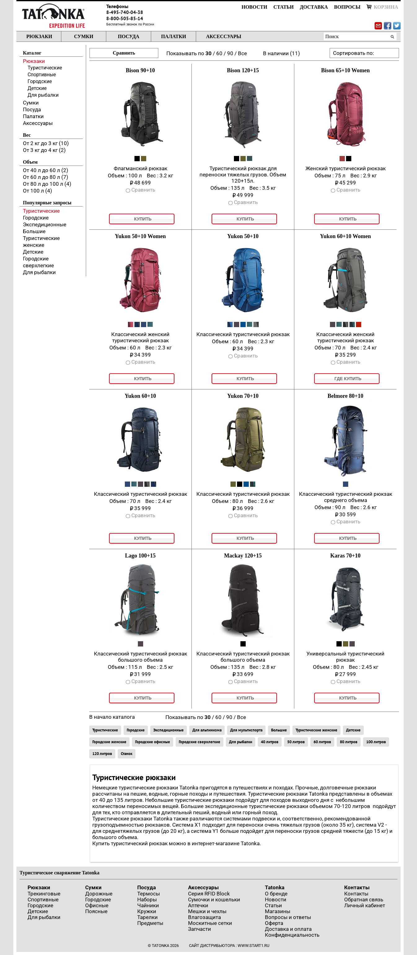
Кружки (146, 911)
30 (208, 53)
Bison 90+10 (140, 70)
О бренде (276, 894)
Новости (254, 7)
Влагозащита (204, 917)
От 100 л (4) (37, 191)
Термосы (148, 894)
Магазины (277, 911)
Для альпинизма (207, 730)
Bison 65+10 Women (345, 70)
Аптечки (198, 905)
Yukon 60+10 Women (345, 236)
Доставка (314, 7)
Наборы (147, 899)
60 (219, 53)
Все (242, 53)
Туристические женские (316, 730)
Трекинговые (44, 894)
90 (230, 53)
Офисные (96, 905)
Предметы (150, 923)
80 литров (349, 741)
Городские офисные (152, 741)
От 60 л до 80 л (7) (45, 177)
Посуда (128, 36)
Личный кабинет (364, 905)
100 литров (376, 741)
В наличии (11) (281, 53)
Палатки (173, 36)
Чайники (148, 905)
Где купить (347, 378)
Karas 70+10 (345, 556)
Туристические (45, 68)
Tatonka (274, 887)
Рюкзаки (39, 36)
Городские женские (109, 741)
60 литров (322, 741)
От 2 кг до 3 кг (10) (46, 143)
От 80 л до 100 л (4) (47, 184)
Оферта (274, 923)
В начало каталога (112, 717)
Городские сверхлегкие (199, 741)
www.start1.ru (253, 945)
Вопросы (347, 7)
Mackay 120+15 (243, 556)
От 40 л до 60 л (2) (45, 170)
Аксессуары (223, 36)
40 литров (270, 741)
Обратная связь (363, 899)
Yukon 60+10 (140, 396)
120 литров (102, 753)
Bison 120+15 (243, 70)
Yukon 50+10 (242, 236)
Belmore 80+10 (345, 396)
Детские (37, 88)
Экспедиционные (44, 224)
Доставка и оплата (288, 929)
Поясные (96, 911)
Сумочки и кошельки (214, 899)
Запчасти (199, 929)
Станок (126, 753)
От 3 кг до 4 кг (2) (44, 150)
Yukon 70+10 (242, 396)
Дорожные (98, 894)
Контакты (357, 887)
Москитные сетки (210, 923)
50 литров (296, 741)
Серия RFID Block (209, 894)
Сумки (83, 36)
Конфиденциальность (292, 935)
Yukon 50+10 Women (140, 236)
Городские (40, 81)
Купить (142, 218)
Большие (34, 231)
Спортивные (42, 75)
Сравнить (124, 53)
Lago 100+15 (140, 556)
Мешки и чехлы (207, 911)
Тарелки (147, 917)
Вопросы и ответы (288, 917)
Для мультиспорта (246, 730)
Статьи (284, 7)
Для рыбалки (43, 95)
